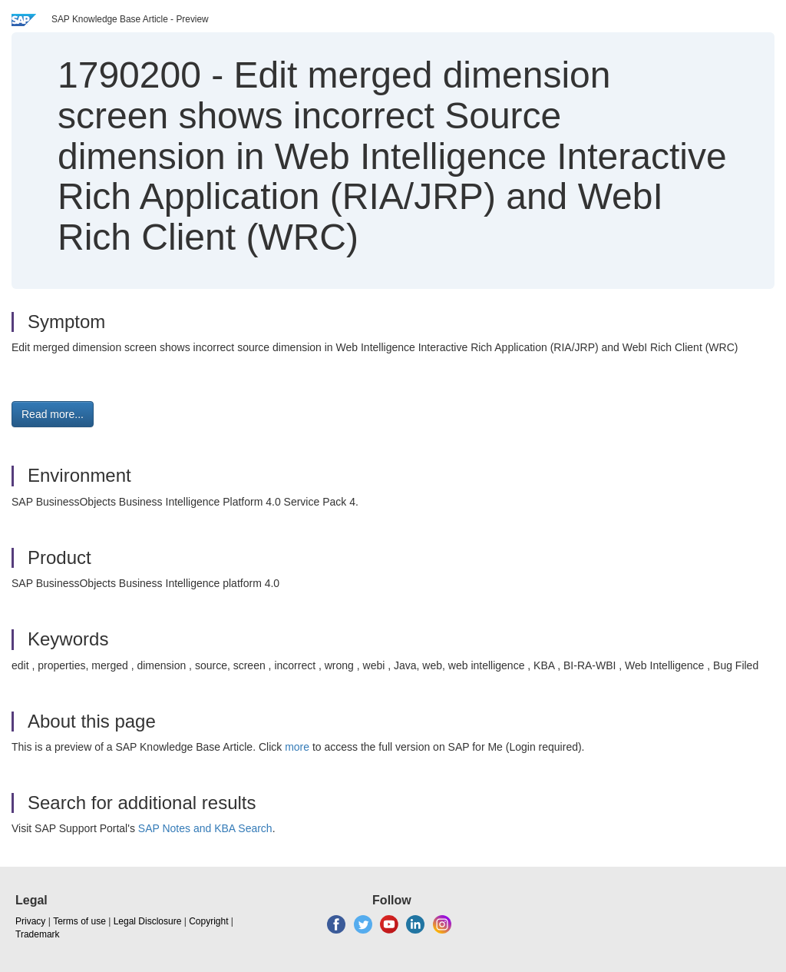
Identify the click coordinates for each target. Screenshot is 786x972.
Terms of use (79, 921)
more (297, 747)
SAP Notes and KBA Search (205, 828)
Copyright (208, 921)
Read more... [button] (52, 414)
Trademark (37, 934)
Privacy (30, 921)
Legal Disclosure (148, 921)
